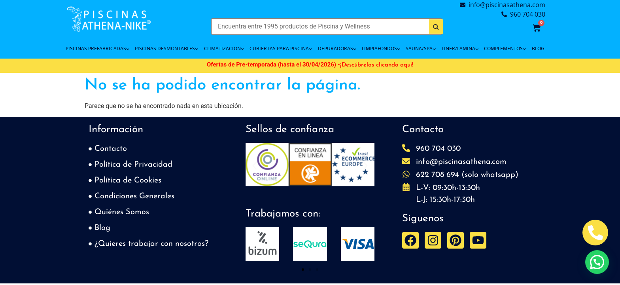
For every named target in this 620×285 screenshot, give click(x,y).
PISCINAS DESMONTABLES (166, 48)
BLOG (538, 48)
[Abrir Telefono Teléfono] (595, 232)
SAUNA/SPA (421, 48)
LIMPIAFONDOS (381, 48)
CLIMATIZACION (224, 48)
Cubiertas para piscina (281, 48)
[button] (254, 166)
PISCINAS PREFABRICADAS (97, 48)
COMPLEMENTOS (505, 48)
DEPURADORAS (337, 48)
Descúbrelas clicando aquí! (377, 65)
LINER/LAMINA (460, 48)
